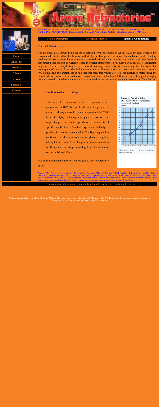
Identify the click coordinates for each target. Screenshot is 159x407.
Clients (17, 73)
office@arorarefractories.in (62, 200)
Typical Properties (57, 38)
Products (17, 67)
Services (16, 79)
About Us (16, 61)
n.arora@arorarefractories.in (135, 198)
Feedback (16, 84)
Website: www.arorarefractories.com (92, 200)
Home (16, 56)
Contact (16, 90)
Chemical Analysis (96, 38)
